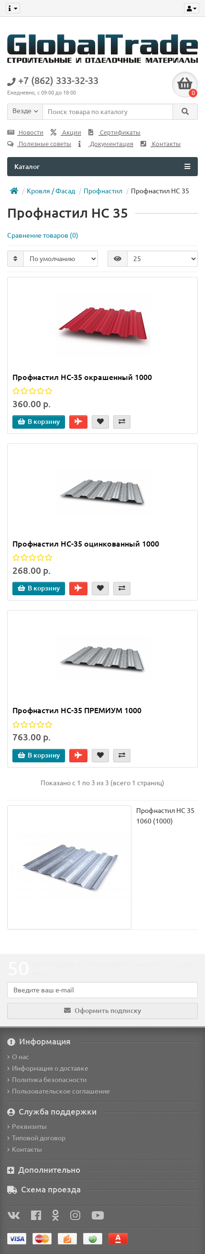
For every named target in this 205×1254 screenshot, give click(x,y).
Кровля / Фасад (51, 191)
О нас (18, 1057)
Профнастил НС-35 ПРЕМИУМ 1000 (76, 710)
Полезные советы (39, 144)
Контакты (160, 144)
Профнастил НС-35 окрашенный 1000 (82, 377)
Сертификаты (114, 132)
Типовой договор (36, 1138)
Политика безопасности (46, 1080)
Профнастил (103, 191)
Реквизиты (27, 1126)
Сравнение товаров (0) (42, 235)
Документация (105, 144)
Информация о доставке (47, 1068)
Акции (66, 132)
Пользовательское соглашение (58, 1091)
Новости (25, 132)
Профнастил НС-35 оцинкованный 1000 (85, 543)
